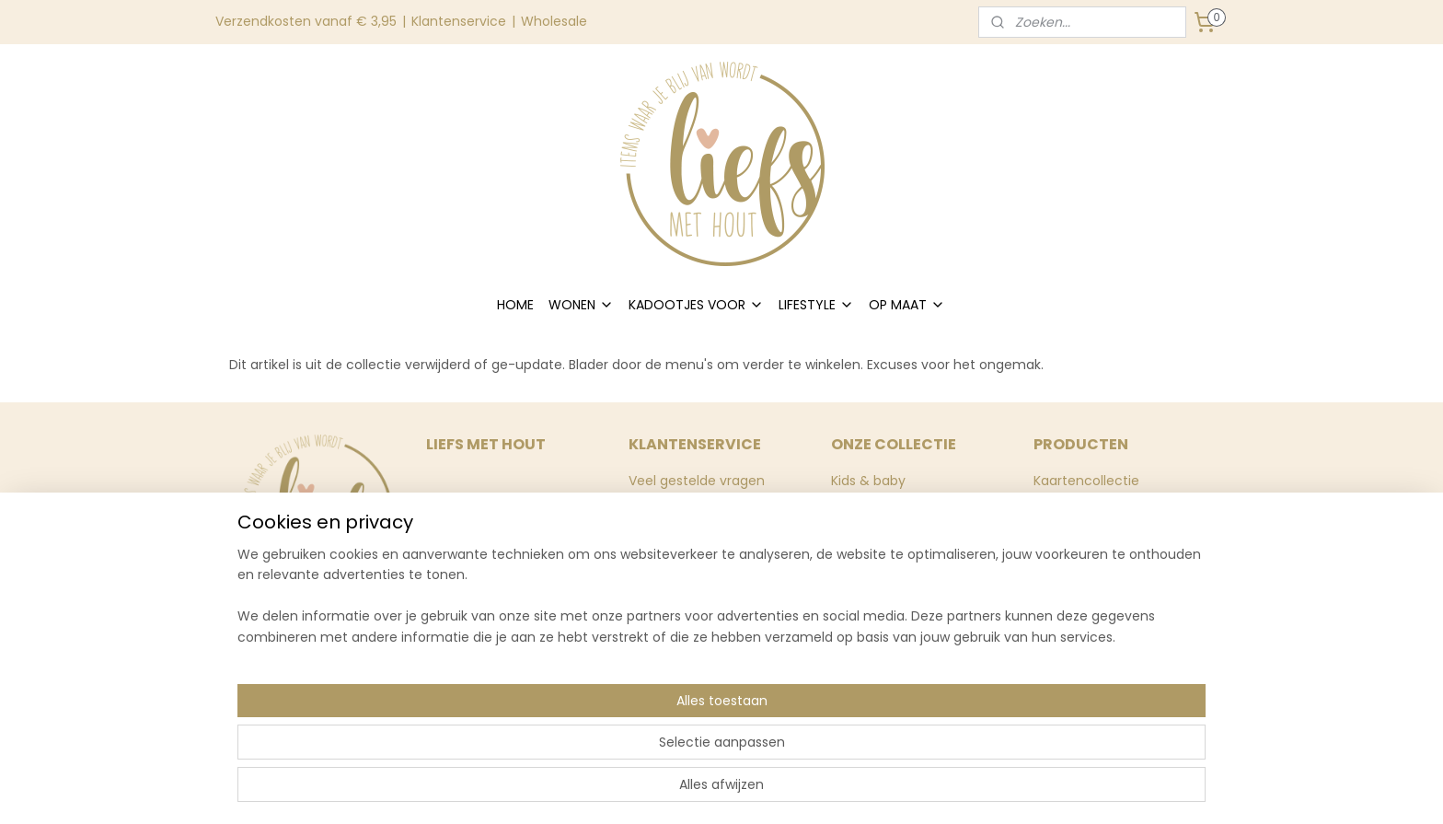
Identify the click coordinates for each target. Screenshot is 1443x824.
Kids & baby (868, 480)
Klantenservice (458, 21)
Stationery (864, 583)
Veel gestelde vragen (697, 480)
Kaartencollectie (1086, 480)
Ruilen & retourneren (695, 501)
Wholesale (554, 21)
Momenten (867, 522)
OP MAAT (907, 305)
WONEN (581, 305)
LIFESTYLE (816, 305)
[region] (600, 751)
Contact (656, 542)
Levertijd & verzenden (698, 522)
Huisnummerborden (1097, 522)
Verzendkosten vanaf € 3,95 (306, 21)
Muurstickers (1073, 501)
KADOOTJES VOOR (696, 305)
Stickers (856, 542)
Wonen (854, 501)
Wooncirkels (1072, 542)
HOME (515, 305)
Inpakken (859, 562)
